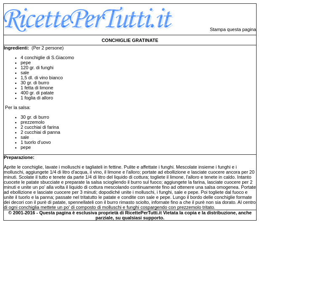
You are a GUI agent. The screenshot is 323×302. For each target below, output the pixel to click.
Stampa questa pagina (233, 29)
